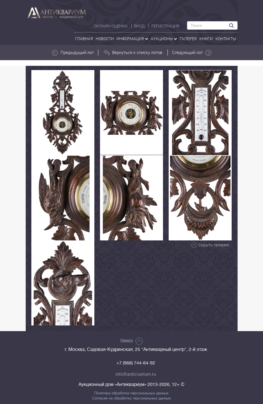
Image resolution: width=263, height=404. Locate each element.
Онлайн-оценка (110, 26)
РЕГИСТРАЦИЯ (165, 26)
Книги (206, 38)
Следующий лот (191, 52)
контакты (226, 38)
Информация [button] (132, 38)
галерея (188, 38)
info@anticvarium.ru (136, 374)
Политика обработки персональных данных (131, 393)
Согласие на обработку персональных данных (131, 398)
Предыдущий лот (73, 52)
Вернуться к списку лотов (133, 52)
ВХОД (139, 26)
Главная (84, 38)
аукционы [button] (164, 38)
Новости (105, 38)
